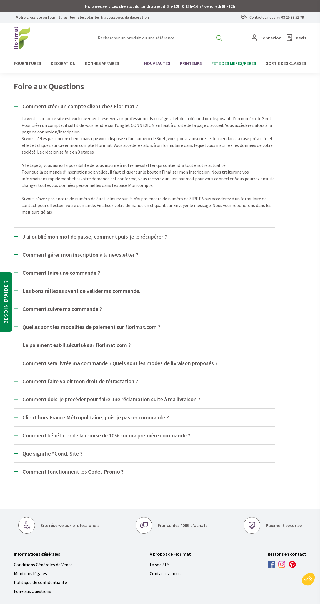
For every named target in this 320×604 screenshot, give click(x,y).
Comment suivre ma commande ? (62, 309)
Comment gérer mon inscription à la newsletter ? (80, 254)
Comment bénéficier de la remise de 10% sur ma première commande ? (106, 435)
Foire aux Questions (32, 591)
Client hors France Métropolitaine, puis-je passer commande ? (95, 417)
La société (159, 564)
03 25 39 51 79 (292, 17)
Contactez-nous (165, 573)
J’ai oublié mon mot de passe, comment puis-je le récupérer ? (94, 236)
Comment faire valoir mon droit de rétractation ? (80, 381)
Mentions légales (30, 573)
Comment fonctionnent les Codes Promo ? (73, 471)
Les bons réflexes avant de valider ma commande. (81, 291)
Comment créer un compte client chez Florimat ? (80, 106)
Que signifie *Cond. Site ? (52, 453)
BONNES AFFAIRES (102, 63)
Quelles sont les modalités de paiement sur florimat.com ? (91, 327)
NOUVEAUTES (157, 63)
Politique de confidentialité (40, 582)
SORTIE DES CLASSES (286, 63)
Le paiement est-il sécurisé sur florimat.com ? (76, 345)
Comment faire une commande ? (61, 272)
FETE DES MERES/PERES (233, 63)
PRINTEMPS (191, 63)
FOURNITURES (27, 63)
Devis (296, 37)
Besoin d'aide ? (5, 302)
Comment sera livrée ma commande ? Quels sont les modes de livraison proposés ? (120, 363)
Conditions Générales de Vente (43, 564)
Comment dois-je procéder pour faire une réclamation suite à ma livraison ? (111, 399)
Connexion (266, 37)
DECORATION (63, 63)
